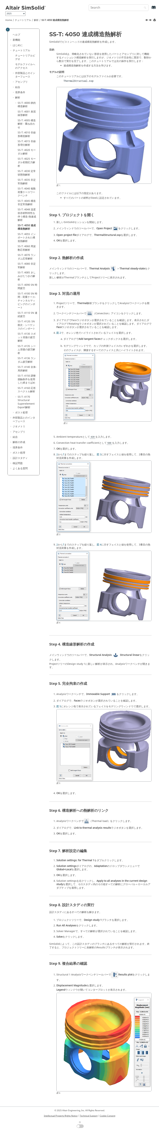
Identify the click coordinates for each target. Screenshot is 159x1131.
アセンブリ (21, 82)
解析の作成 (19, 442)
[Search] (144, 7)
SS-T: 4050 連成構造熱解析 (55, 20)
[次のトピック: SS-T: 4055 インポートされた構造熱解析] (150, 20)
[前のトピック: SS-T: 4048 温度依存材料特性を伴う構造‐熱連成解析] (147, 20)
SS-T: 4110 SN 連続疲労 (27, 314)
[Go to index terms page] (150, 9)
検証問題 (18, 463)
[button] (11, 35)
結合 (17, 87)
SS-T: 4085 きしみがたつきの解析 (27, 276)
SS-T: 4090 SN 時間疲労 (27, 286)
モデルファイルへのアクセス (25, 66)
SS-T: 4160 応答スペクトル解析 (27, 390)
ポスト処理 (21, 412)
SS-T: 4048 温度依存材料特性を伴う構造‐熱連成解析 (27, 215)
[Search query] (118, 7)
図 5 (58, 706)
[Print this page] (154, 20)
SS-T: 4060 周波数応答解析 (27, 248)
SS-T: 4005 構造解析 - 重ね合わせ (27, 124)
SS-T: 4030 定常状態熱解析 (27, 173)
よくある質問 (20, 468)
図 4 (99, 545)
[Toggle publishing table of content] (8, 29)
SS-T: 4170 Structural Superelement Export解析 (26, 402)
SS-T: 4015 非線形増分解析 (27, 143)
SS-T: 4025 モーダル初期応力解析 (27, 162)
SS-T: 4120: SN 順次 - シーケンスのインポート (26, 325)
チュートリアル (23, 20)
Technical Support (89, 1115)
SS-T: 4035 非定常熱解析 (27, 181)
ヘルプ (16, 35)
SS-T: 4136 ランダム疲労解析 (27, 360)
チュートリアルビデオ (25, 57)
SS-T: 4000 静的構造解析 (27, 104)
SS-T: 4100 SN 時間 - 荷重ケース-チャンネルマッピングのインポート (27, 300)
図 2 (58, 333)
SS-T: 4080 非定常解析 (27, 265)
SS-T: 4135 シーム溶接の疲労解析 (27, 349)
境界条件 (20, 92)
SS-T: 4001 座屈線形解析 (27, 113)
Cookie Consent (107, 1115)
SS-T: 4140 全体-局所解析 (27, 368)
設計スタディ (20, 458)
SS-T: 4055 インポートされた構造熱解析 (27, 237)
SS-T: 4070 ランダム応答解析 (27, 257)
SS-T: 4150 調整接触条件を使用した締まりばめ (27, 379)
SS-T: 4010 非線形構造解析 (27, 134)
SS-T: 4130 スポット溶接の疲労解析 (27, 337)
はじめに (18, 45)
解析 (36, 20)
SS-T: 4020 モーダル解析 (27, 152)
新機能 (16, 40)
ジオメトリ (19, 426)
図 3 (99, 454)
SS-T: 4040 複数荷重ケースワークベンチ (27, 192)
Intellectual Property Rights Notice (61, 1115)
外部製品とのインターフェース (25, 75)
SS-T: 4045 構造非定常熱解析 (27, 202)
